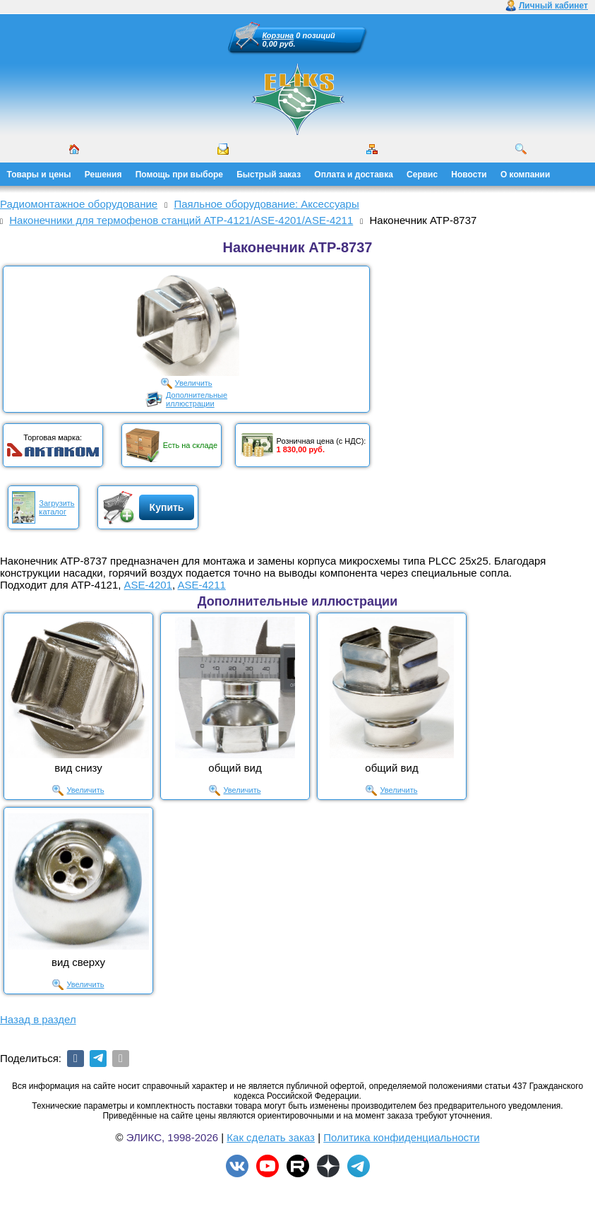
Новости (468, 174)
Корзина (278, 35)
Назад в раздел (38, 1019)
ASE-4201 (148, 585)
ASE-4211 (201, 585)
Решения (103, 174)
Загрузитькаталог (56, 507)
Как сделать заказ (271, 1137)
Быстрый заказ (268, 174)
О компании (525, 174)
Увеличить (193, 383)
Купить (167, 507)
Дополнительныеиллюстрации (196, 399)
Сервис (422, 174)
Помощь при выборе (179, 174)
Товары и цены (39, 174)
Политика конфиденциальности (401, 1137)
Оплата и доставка (353, 174)
